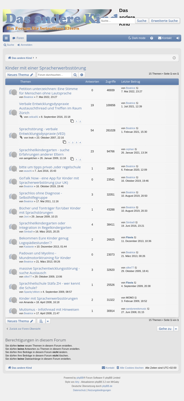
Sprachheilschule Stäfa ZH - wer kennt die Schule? (49, 285)
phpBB (80, 378)
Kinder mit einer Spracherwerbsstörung (45, 68)
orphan (130, 149)
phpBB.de (107, 386)
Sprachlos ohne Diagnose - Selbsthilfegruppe (40, 195)
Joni (26, 216)
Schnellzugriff (7, 39)
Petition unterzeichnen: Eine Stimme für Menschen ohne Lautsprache (48, 90)
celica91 (33, 116)
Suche (142, 20)
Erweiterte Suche (164, 20)
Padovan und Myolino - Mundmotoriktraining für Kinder (45, 255)
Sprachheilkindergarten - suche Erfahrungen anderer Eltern (44, 152)
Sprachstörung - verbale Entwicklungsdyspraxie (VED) (42, 131)
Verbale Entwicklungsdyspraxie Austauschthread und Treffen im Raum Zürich (50, 108)
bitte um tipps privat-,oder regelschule (50, 167)
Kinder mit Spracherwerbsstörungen (48, 298)
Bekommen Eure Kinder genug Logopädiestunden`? (43, 240)
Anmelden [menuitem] (178, 39)
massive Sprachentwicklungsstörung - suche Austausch (49, 270)
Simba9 (28, 231)
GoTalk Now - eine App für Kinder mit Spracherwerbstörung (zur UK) (49, 180)
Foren (20, 38)
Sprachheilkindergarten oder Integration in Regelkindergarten (45, 225)
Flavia (129, 237)
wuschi (28, 170)
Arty (77, 382)
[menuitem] (151, 38)
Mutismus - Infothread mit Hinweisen (49, 309)
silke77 (28, 276)
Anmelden (26, 44)
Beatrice (28, 97)
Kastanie (29, 246)
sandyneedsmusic (136, 308)
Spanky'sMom (32, 291)
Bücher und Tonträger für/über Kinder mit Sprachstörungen (50, 210)
